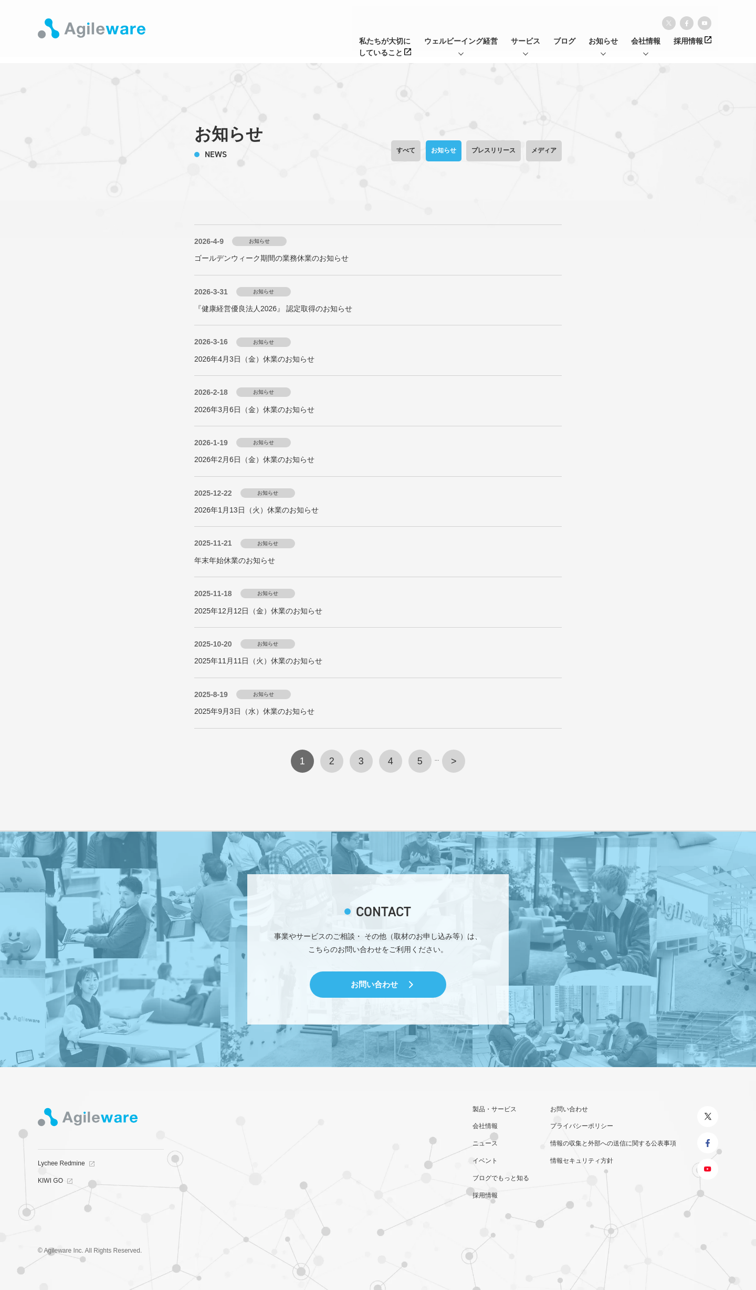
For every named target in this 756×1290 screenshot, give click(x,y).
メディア (543, 150)
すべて (405, 150)
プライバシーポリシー (581, 1126)
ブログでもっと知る (500, 1178)
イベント (485, 1160)
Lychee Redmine (61, 1163)
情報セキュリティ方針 (581, 1160)
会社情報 (485, 1126)
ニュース (485, 1143)
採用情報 (485, 1195)
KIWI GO (50, 1180)
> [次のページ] (454, 761)
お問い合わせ (374, 984)
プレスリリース (493, 150)
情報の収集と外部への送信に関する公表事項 (613, 1143)
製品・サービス (494, 1109)
